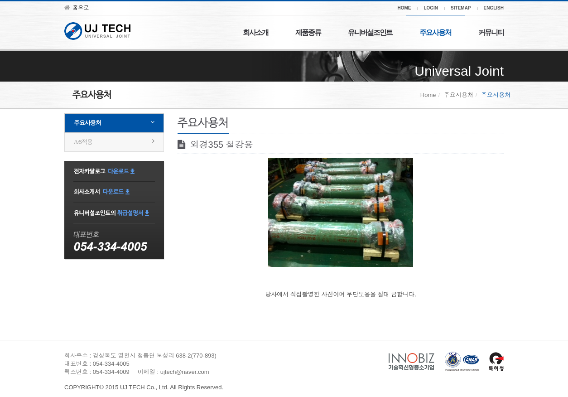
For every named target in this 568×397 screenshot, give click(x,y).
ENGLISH (494, 7)
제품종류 (308, 32)
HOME (404, 7)
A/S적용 (83, 141)
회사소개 (255, 32)
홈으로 (76, 8)
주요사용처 (435, 32)
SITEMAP (461, 7)
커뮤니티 (491, 32)
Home (428, 95)
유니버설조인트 (370, 32)
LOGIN (431, 7)
